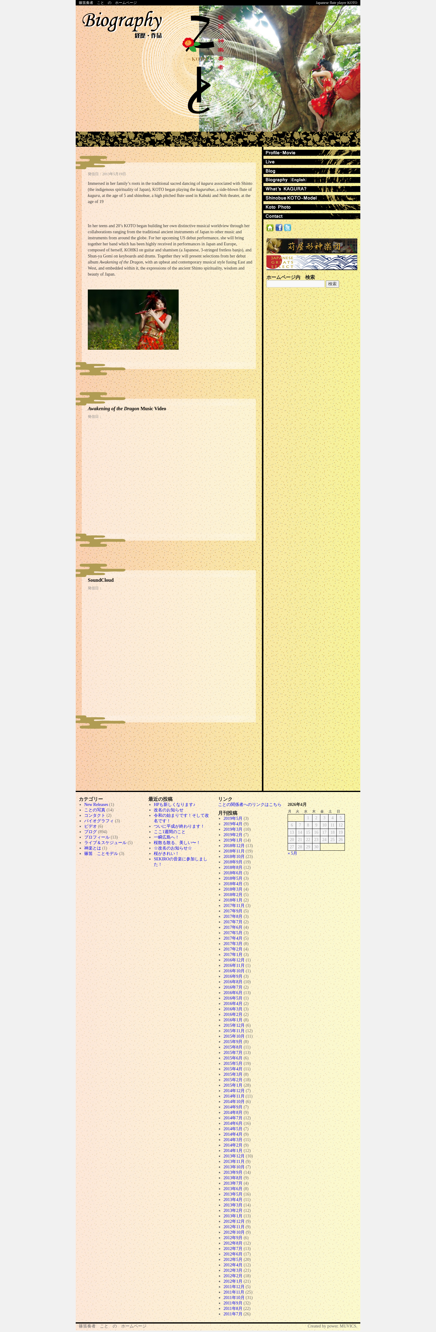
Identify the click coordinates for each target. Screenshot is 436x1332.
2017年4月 (233, 938)
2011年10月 (233, 1297)
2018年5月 (233, 878)
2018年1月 (233, 900)
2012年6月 (233, 1254)
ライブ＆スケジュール (105, 842)
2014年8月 (233, 1112)
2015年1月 (233, 1085)
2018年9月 (233, 862)
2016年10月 (234, 971)
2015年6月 (233, 1058)
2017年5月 (233, 933)
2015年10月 (234, 1036)
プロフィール (97, 837)
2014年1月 (233, 1150)
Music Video (127, 408)
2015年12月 (234, 1025)
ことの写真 (94, 810)
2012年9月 (233, 1237)
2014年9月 (233, 1107)
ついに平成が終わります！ (179, 826)
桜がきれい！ (166, 853)
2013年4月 (233, 1199)
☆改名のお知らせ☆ (173, 848)
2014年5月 (233, 1129)
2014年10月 (234, 1101)
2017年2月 (233, 949)
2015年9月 (233, 1041)
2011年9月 (232, 1303)
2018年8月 (233, 867)
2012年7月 (233, 1248)
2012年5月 (233, 1259)
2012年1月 (233, 1281)
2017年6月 (233, 927)
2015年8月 (233, 1047)
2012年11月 (233, 1227)
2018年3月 (233, 889)
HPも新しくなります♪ (174, 804)
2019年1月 (233, 840)
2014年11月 (233, 1096)
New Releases (96, 804)
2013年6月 (233, 1188)
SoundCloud (101, 580)
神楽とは (92, 848)
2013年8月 (233, 1178)
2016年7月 (233, 987)
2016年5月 (233, 998)
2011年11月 (233, 1292)
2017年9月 (233, 911)
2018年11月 (233, 851)
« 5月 (293, 853)
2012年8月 (233, 1243)
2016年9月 (233, 976)
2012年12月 (234, 1221)
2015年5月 (233, 1063)
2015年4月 (233, 1069)
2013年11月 (233, 1161)
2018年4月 (233, 884)
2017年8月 (233, 916)
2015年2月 (233, 1080)
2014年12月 (234, 1090)
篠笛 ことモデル (101, 853)
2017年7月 (233, 922)
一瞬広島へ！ (166, 837)
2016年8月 (233, 982)
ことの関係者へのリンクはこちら (250, 804)
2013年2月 (233, 1210)
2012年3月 (233, 1270)
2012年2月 (233, 1276)
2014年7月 (233, 1118)
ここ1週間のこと (170, 832)
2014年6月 (233, 1123)
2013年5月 (233, 1194)
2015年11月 (233, 1031)
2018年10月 (234, 856)
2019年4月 (233, 824)
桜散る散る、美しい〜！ (177, 842)
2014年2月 (233, 1145)
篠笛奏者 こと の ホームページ (108, 3)
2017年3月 (233, 943)
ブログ (90, 832)
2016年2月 (233, 1014)
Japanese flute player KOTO (336, 3)
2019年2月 (233, 835)
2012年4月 (233, 1265)
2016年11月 (233, 965)
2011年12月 (233, 1287)
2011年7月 (232, 1314)
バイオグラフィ (99, 821)
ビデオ (90, 826)
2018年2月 (233, 894)
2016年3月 (233, 1009)
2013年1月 (233, 1216)
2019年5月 (233, 818)
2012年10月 (234, 1232)
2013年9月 (233, 1172)
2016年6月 (233, 992)
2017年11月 (233, 905)
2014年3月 (233, 1139)
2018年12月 (234, 845)
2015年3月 (233, 1074)
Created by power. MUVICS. (332, 1326)
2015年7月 (233, 1052)
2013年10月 (234, 1167)
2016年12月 (234, 960)
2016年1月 (233, 1020)
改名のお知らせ (168, 810)
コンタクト (94, 815)
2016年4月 (233, 1003)
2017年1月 (233, 954)
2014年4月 (233, 1134)
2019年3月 (233, 829)
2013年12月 (234, 1156)
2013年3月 (233, 1205)
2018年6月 (233, 873)
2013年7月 (233, 1183)
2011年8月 (232, 1308)
